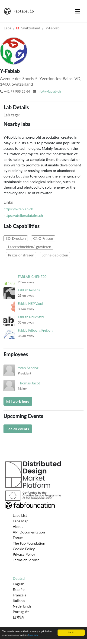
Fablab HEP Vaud (30, 303)
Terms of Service (26, 560)
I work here (17, 401)
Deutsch (19, 578)
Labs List (20, 515)
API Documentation (29, 532)
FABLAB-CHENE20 (32, 277)
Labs (7, 28)
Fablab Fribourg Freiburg (35, 330)
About (18, 526)
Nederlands (22, 606)
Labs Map (21, 521)
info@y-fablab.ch (49, 91)
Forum (18, 537)
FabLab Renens (29, 290)
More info (33, 635)
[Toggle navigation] (77, 11)
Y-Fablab (52, 28)
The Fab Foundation (29, 543)
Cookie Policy (24, 548)
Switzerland (28, 28)
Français (19, 595)
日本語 (18, 617)
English (18, 584)
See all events (17, 429)
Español (19, 589)
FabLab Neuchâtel (31, 317)
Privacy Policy (24, 554)
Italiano (19, 600)
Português (21, 611)
